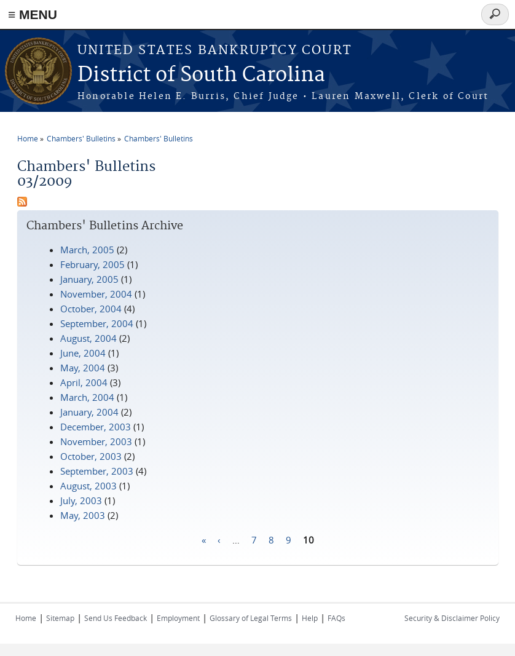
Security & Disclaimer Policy (452, 618)
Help (310, 618)
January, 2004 (89, 412)
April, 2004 (84, 382)
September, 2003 (96, 471)
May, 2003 (82, 515)
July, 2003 (81, 500)
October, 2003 (91, 456)
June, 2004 (83, 353)
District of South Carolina (201, 75)
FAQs (336, 618)
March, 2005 (87, 249)
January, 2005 (89, 279)
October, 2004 (91, 308)
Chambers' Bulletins (81, 138)
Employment (178, 618)
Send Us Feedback (115, 618)
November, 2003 (96, 441)
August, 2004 (88, 338)
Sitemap (60, 618)
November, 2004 (96, 294)
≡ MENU (32, 14)
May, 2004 (82, 368)
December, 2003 (95, 427)
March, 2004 (87, 397)
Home (27, 138)
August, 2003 (88, 486)
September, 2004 (96, 323)
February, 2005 (92, 264)
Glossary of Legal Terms (251, 618)
